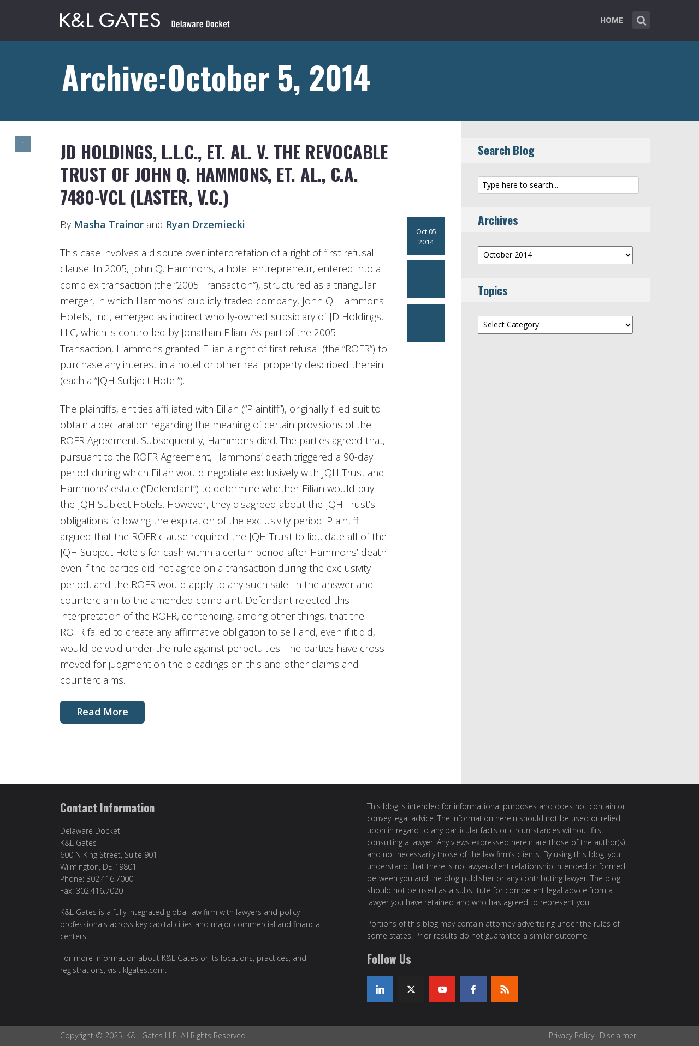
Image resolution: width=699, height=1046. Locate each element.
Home (611, 20)
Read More (102, 711)
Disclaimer (618, 1035)
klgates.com (144, 970)
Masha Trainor (109, 224)
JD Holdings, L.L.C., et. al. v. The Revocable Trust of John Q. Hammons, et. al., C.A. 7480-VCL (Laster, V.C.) (224, 174)
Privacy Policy (571, 1035)
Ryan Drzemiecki (205, 224)
